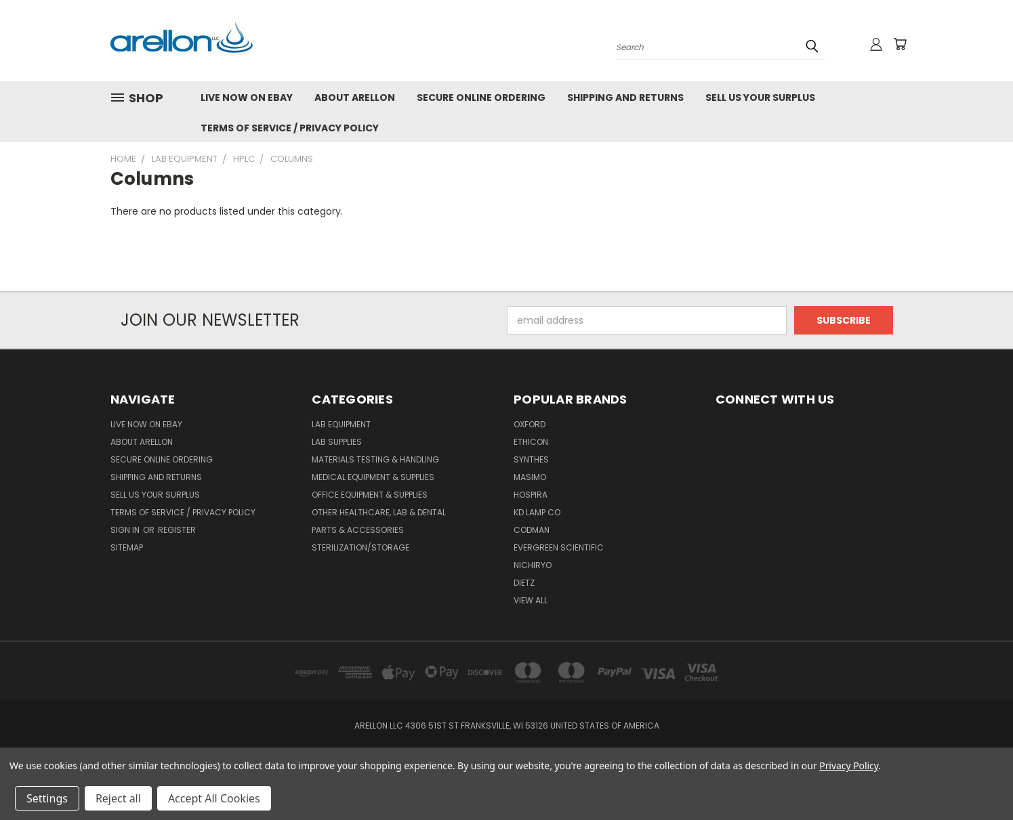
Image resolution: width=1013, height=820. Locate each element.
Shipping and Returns (625, 97)
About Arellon (354, 97)
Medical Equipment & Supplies (373, 477)
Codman (532, 530)
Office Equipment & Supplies (370, 494)
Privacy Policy (848, 765)
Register (177, 530)
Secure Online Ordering (481, 97)
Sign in (126, 530)
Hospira (530, 494)
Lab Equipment (341, 424)
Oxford (529, 424)
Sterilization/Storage (360, 547)
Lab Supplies (337, 442)
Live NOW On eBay (247, 97)
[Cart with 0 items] (900, 44)
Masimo (530, 477)
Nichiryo (533, 565)
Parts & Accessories (358, 530)
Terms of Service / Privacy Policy (290, 128)
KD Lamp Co (537, 512)
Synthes (531, 459)
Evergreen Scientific (559, 547)
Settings (47, 798)
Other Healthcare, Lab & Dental (379, 512)
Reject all (118, 798)
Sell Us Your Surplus (760, 97)
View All (530, 600)
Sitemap (126, 547)
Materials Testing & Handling (375, 459)
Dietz (524, 582)
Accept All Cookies (214, 798)
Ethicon (531, 442)
